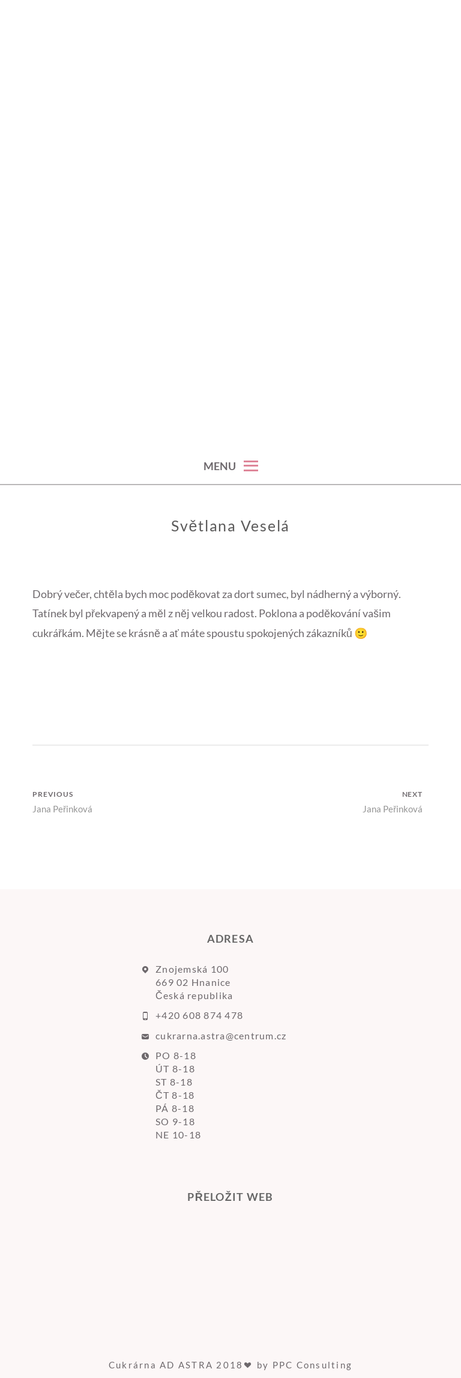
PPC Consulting (313, 1364)
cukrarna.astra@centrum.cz (221, 1035)
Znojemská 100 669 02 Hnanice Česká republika (194, 982)
